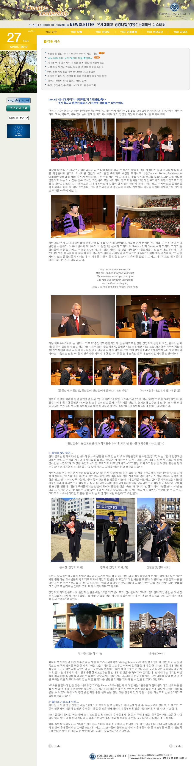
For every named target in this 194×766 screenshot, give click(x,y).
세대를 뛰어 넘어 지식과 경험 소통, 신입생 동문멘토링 (75, 62)
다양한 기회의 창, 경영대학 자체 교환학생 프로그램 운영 (77, 76)
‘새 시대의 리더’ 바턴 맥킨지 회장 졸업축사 (70, 58)
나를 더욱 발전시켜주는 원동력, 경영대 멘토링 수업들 (75, 67)
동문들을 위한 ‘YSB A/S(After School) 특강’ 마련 (72, 53)
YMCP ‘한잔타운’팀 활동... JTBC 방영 (67, 80)
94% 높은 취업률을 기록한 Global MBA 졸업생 (71, 71)
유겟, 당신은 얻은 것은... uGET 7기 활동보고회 (71, 85)
